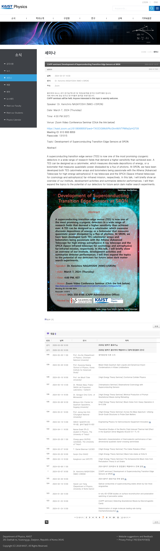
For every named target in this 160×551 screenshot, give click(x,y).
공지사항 (10, 63)
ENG (156, 2)
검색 (46, 522)
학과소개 (40, 18)
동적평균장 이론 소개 (106, 355)
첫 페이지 (79, 517)
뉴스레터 (10, 98)
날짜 (61, 340)
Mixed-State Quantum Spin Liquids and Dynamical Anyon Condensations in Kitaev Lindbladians (121, 365)
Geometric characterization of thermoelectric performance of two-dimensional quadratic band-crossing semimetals (125, 440)
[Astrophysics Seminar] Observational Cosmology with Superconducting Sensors (120, 385)
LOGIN (145, 2)
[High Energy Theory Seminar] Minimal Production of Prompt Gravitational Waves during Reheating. (123, 395)
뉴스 (8, 70)
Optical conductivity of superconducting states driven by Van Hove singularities (125, 484)
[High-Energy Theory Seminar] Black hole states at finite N (122, 454)
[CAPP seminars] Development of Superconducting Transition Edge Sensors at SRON (83, 64)
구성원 (67, 18)
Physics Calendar (14, 119)
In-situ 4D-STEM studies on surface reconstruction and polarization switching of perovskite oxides (125, 494)
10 (114, 517)
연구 (93, 18)
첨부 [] (50, 319)
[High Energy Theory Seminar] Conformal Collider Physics (122, 377)
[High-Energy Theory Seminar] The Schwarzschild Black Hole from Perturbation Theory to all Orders (125, 460)
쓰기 (156, 522)
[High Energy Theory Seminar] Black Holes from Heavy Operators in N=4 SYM (126, 403)
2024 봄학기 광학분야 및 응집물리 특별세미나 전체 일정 (120, 466)
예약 (8, 91)
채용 (8, 84)
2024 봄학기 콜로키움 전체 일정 (111, 478)
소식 (13, 18)
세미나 (9, 77)
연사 (84, 340)
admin (49, 69)
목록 (156, 326)
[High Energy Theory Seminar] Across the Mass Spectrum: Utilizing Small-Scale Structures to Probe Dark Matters (125, 413)
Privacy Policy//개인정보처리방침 (134, 539)
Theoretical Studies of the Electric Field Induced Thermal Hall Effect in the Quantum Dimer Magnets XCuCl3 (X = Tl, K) (125, 430)
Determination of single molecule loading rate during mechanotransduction (119, 509)
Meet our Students (15, 112)
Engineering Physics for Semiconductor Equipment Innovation (123, 421)
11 (118, 517)
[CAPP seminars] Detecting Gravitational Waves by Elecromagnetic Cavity (125, 502)
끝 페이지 (125, 517)
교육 (120, 18)
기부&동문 (146, 18)
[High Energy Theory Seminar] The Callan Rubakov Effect (121, 449)
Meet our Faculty (14, 105)
